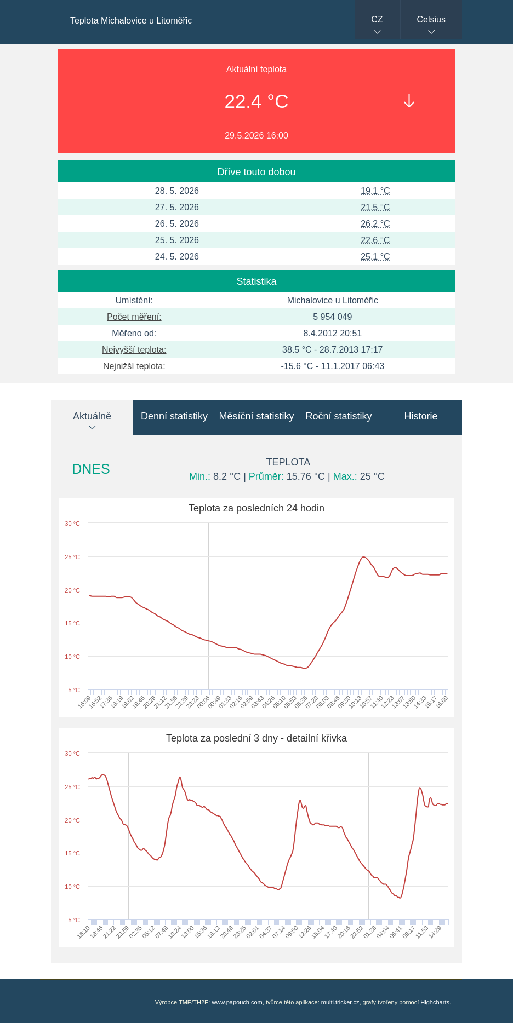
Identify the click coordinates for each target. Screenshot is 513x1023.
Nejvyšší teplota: (134, 349)
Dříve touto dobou (256, 171)
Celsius (431, 19)
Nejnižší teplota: (134, 366)
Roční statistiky (338, 416)
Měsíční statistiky (256, 416)
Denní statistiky (174, 416)
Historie (420, 416)
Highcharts (434, 1002)
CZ (377, 19)
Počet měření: (134, 316)
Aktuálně (92, 416)
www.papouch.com (237, 1002)
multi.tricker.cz (340, 1002)
